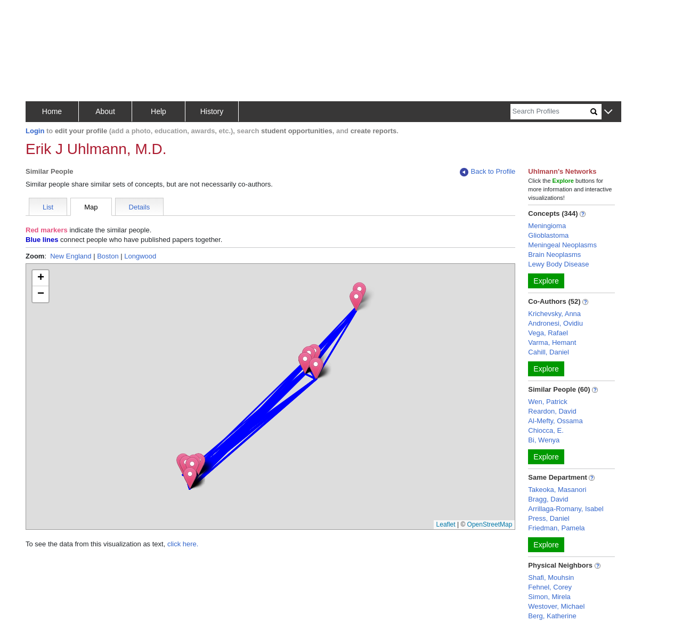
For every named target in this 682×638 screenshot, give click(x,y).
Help (158, 111)
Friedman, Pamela (556, 528)
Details (139, 207)
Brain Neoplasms (554, 255)
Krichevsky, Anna (554, 314)
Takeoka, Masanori (557, 490)
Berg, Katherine (552, 616)
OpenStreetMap (490, 524)
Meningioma (547, 226)
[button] (608, 112)
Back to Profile (487, 171)
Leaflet (446, 524)
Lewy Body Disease (558, 264)
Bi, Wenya (543, 440)
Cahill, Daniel (548, 352)
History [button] (212, 111)
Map (91, 207)
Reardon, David (552, 411)
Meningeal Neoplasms (562, 245)
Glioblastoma (548, 235)
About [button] (105, 111)
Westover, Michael (556, 606)
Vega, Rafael (547, 333)
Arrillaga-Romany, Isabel (565, 509)
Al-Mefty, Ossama (555, 421)
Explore (545, 281)
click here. (183, 544)
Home (52, 111)
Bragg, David (548, 499)
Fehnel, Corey (550, 587)
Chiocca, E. (545, 430)
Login (35, 131)
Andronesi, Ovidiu (555, 323)
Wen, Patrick (547, 402)
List (48, 207)
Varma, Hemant (552, 342)
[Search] (550, 111)
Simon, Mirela (549, 597)
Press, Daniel (548, 518)
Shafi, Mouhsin (551, 578)
